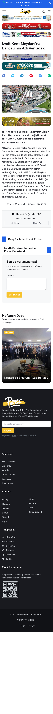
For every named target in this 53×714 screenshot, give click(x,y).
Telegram (8, 550)
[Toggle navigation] (4, 11)
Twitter (7, 559)
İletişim (32, 625)
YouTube (8, 541)
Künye (22, 625)
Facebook (8, 554)
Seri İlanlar (6, 466)
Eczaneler (6, 479)
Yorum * (10, 275)
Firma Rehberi (8, 461)
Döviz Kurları (7, 483)
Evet (15, 223)
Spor (31, 508)
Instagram (8, 546)
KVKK (14, 436)
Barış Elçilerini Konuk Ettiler (25, 239)
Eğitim (32, 499)
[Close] (50, 3)
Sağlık (4, 521)
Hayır (37, 223)
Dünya (5, 513)
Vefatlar (6, 470)
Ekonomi (6, 504)
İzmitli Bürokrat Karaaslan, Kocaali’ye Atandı (20, 249)
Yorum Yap (14, 295)
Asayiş (5, 499)
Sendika (5, 508)
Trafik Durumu (8, 474)
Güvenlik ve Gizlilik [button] (25, 620)
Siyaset (5, 517)
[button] (44, 11)
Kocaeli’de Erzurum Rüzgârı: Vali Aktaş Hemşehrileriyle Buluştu (26, 378)
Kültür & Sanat (35, 512)
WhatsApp (8, 537)
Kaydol (8, 430)
